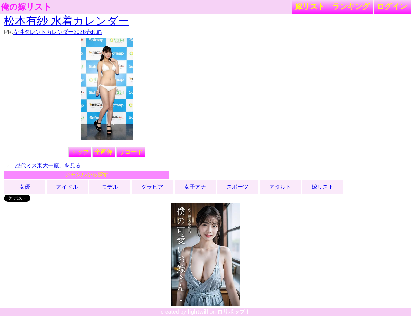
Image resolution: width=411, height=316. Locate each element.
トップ (79, 152)
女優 (24, 187)
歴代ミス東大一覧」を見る (48, 165)
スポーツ (237, 187)
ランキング (351, 6)
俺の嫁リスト (26, 6)
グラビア (152, 187)
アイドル (67, 187)
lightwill (198, 312)
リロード (130, 152)
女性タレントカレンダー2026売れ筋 (57, 32)
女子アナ (195, 187)
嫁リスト (310, 6)
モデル (110, 187)
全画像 (103, 152)
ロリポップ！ (233, 312)
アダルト (280, 187)
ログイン (392, 6)
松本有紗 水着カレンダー (66, 21)
